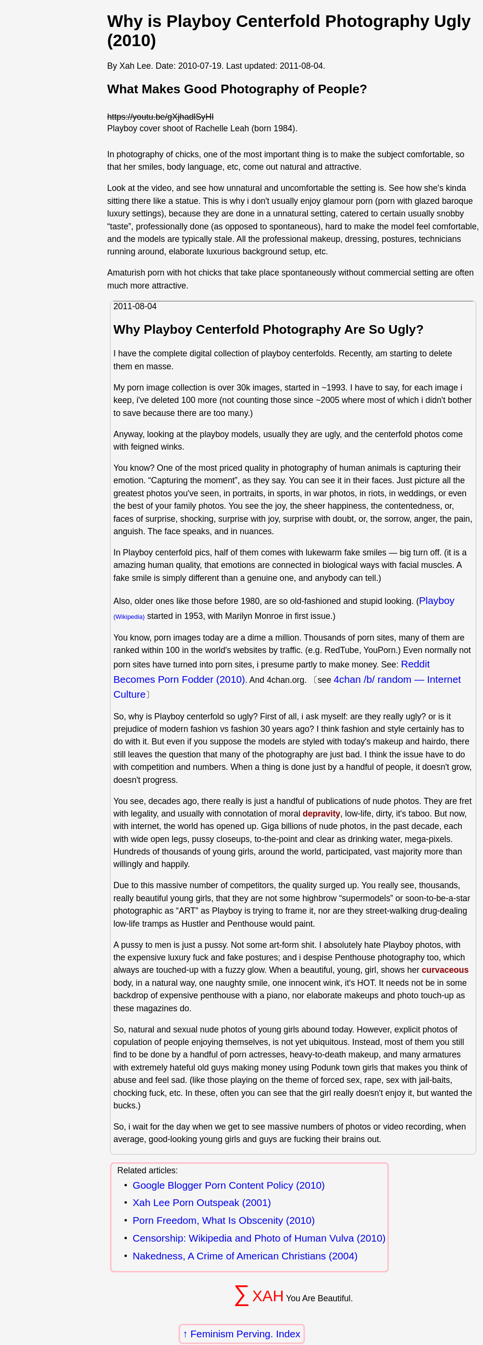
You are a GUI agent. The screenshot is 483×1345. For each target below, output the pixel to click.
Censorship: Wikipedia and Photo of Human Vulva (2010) (259, 1238)
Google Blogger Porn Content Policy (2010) (229, 1186)
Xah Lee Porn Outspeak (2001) (202, 1203)
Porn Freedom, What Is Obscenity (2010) (224, 1221)
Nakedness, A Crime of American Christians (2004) (245, 1256)
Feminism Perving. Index (245, 1333)
